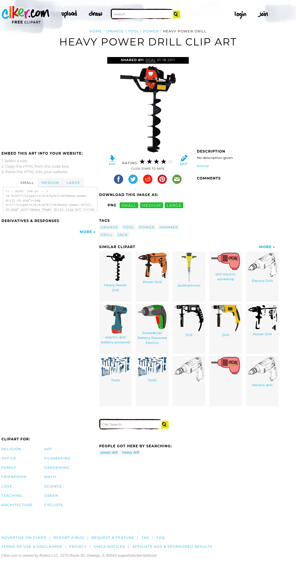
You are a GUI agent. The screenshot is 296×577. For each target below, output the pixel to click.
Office (8, 458)
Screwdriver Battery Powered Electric (152, 325)
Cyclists (53, 505)
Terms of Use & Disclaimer (31, 546)
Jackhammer (189, 270)
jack (123, 234)
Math (50, 477)
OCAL (150, 60)
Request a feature (112, 537)
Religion (11, 449)
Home (96, 31)
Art (48, 449)
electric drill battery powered (115, 324)
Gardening (56, 467)
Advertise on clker (23, 537)
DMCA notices (109, 546)
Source (203, 166)
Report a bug (68, 537)
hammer (169, 227)
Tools (115, 369)
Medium (50, 182)
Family (8, 467)
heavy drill (130, 452)
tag (145, 537)
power (151, 31)
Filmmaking (57, 458)
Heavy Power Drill (115, 272)
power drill (109, 452)
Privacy (78, 546)
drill (107, 234)
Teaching (12, 495)
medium (151, 205)
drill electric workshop (225, 267)
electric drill (262, 372)
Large (73, 182)
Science (53, 486)
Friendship (14, 477)
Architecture (17, 505)
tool (133, 31)
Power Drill (152, 268)
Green (51, 495)
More (86, 232)
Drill (189, 321)
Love (6, 486)
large (174, 205)
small (128, 205)
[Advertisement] (50, 100)
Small (27, 182)
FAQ (160, 537)
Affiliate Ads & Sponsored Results (172, 546)
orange (115, 31)
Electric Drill (262, 268)
